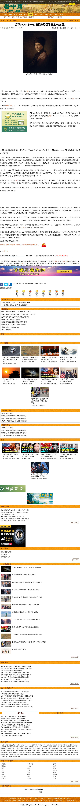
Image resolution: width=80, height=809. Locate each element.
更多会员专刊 (74, 522)
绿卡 (12, 754)
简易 (54, 764)
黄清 (28, 770)
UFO (37, 747)
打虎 (35, 749)
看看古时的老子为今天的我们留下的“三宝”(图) (14, 679)
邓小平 (47, 754)
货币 (5, 750)
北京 (44, 750)
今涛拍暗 (30, 764)
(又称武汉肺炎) (9, 745)
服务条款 (36, 798)
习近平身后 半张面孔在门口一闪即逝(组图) (13, 521)
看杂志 (35, 800)
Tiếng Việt (62, 798)
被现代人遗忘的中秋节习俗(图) (10, 319)
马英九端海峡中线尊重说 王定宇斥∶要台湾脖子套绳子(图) (18, 314)
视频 (61, 14)
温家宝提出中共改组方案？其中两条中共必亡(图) (15, 720)
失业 (30, 458)
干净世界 (14, 800)
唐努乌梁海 (29, 752)
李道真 (29, 766)
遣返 (2, 754)
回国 (7, 754)
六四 (44, 745)
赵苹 (54, 772)
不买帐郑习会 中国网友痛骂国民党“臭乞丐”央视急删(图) (16, 722)
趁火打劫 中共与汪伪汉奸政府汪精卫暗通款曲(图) (15, 677)
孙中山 (36, 754)
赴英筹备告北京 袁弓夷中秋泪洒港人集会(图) (15, 317)
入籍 (9, 754)
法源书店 (28, 800)
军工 (48, 478)
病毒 (24, 745)
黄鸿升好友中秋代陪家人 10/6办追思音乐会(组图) (16, 311)
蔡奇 (51, 361)
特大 (72, 28)
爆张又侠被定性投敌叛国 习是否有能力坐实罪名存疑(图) (17, 706)
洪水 (76, 745)
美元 (75, 749)
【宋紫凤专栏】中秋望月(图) (10, 327)
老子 (63, 361)
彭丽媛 (55, 361)
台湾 (38, 750)
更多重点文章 (74, 657)
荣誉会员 (56, 261)
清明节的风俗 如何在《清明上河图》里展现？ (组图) (16, 666)
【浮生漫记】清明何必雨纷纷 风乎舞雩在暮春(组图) (27, 634)
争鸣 (9, 17)
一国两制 (45, 749)
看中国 (14, 7)
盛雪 (28, 772)
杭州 (37, 405)
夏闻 (54, 768)
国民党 (26, 747)
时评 (4, 17)
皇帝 (60, 754)
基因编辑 (72, 750)
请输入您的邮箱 (29, 789)
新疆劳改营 (50, 752)
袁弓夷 (2, 747)
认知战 (40, 478)
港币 (17, 750)
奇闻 (56, 14)
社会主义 (45, 458)
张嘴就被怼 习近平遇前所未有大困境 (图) (12, 694)
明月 (73, 98)
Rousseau (37, 283)
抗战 (33, 754)
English (49, 798)
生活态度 (72, 361)
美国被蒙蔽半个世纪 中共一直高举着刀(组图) (25, 612)
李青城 (55, 774)
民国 (27, 754)
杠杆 (73, 749)
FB (56, 749)
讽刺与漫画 (23, 17)
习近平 (37, 745)
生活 (51, 14)
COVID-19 (28, 745)
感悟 (76, 754)
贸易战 (33, 745)
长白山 (33, 752)
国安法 (68, 745)
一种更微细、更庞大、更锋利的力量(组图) (14, 305)
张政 (11, 363)
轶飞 (3, 768)
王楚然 (14, 363)
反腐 (32, 749)
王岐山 (47, 747)
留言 (65, 28)
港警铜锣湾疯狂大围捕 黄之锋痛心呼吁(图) (14, 322)
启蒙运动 (9, 106)
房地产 (20, 750)
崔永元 (6, 749)
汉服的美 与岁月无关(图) (8, 514)
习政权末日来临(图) (7, 413)
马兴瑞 (44, 361)
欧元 (12, 750)
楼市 (23, 750)
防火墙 (76, 750)
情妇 (24, 749)
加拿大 (61, 749)
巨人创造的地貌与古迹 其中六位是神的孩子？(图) (15, 510)
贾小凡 (4, 766)
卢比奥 (21, 745)
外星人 (10, 756)
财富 (29, 750)
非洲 (66, 458)
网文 (11, 383)
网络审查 (16, 752)
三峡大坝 (60, 745)
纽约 (35, 14)
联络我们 (18, 798)
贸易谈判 (70, 747)
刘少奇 (54, 754)
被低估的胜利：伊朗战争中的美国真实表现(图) (25, 604)
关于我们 (29, 798)
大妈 (50, 750)
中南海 (9, 749)
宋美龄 (43, 754)
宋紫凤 (4, 764)
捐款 (24, 798)
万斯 (64, 747)
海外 (18, 754)
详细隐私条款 (24, 4)
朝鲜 (58, 749)
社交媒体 (53, 749)
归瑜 (54, 766)
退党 (30, 747)
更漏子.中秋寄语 (6, 330)
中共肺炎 (3, 745)
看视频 (40, 800)
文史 (46, 14)
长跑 (40, 405)
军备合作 (70, 458)
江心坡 (42, 752)
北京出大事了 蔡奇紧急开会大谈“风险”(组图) (13, 702)
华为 (27, 749)
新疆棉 (64, 745)
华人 (66, 752)
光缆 (63, 458)
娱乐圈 (27, 458)
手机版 (54, 28)
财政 (26, 750)
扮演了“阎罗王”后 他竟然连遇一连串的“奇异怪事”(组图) (16, 668)
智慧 (74, 754)
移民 (69, 752)
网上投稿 (12, 798)
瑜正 (28, 776)
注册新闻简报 (6, 786)
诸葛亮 (63, 754)
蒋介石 (40, 754)
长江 (71, 745)
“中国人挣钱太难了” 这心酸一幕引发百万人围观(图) (26, 567)
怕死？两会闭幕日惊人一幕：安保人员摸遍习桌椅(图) (16, 733)
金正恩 (43, 747)
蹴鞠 (30, 361)
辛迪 (54, 778)
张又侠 (40, 745)
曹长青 (29, 778)
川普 (68, 383)
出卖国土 (47, 745)
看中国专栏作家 (7, 761)
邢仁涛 (4, 776)
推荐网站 (7, 800)
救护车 (43, 405)
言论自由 (56, 752)
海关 (77, 752)
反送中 (18, 749)
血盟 (49, 458)
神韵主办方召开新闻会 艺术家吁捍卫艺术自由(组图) (15, 725)
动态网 (69, 800)
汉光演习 (12, 747)
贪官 (22, 749)
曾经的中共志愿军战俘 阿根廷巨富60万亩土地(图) (15, 518)
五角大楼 (35, 478)
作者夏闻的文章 (8, 299)
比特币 (2, 750)
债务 (70, 749)
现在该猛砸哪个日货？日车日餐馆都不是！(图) (15, 302)
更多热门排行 (74, 708)
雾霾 (68, 750)
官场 (15, 14)
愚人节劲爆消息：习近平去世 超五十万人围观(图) (15, 691)
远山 (28, 768)
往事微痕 (17, 747)
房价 (53, 750)
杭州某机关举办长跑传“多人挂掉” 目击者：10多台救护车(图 (39, 401)
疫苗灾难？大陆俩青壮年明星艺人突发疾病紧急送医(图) (11, 359)
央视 (64, 752)
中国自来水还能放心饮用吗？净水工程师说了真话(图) (16, 698)
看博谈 (8, 20)
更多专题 (75, 559)
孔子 (27, 361)
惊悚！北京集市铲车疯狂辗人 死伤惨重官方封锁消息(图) (17, 729)
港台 (25, 14)
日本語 (68, 798)
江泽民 (2, 749)
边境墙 (60, 747)
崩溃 (14, 383)
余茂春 (45, 478)
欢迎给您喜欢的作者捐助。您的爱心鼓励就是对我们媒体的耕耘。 (20, 245)
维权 (2, 752)
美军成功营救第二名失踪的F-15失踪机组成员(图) (15, 681)
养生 (19, 756)
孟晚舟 (54, 747)
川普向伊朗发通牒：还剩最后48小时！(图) (24, 574)
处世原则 (77, 361)
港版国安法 (7, 747)
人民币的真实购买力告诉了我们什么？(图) (13, 516)
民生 (15, 754)
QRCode (15, 283)
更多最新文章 (74, 683)
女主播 (60, 752)
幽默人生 (70, 754)
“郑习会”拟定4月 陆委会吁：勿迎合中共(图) (13, 718)
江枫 (54, 776)
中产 (31, 750)
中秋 (27, 91)
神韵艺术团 (21, 800)
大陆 (10, 14)
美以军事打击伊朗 (6, 552)
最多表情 (59, 713)
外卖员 (25, 383)
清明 (25, 361)
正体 (58, 28)
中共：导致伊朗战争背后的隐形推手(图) (13, 418)
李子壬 (4, 778)
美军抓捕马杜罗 (5, 557)
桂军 (30, 754)
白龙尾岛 (38, 752)
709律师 (5, 752)
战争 (65, 383)
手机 (2, 756)
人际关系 (66, 361)
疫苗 (74, 745)
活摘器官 (52, 745)
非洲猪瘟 (59, 750)
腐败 (30, 749)
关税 (57, 747)
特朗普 (17, 745)
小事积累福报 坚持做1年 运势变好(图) (11, 670)
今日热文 (4, 343)
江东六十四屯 (22, 752)
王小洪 (48, 361)
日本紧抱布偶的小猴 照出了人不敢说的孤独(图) (14, 512)
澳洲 (25, 754)
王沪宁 (75, 747)
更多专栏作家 (74, 781)
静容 (28, 774)
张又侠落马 (4, 554)
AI (24, 458)
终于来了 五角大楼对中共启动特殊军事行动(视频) (15, 704)
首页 (5, 14)
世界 (41, 14)
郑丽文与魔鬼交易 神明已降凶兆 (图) (11, 735)
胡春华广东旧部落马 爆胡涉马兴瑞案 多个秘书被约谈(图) (17, 696)
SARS (45, 752)
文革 (16, 756)
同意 (72, 4)
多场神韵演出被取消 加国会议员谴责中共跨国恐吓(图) (27, 582)
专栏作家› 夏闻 (72, 20)
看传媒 (51, 800)
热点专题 (4, 548)
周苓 (3, 770)
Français (55, 798)
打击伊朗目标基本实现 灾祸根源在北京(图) (14, 416)
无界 (74, 800)
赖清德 (50, 747)
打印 (68, 28)
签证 (4, 754)
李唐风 (55, 770)
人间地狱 (29, 383)
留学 (75, 752)
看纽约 (45, 800)
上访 (9, 752)
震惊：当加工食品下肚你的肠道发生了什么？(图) (15, 672)
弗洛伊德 (33, 747)
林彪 (51, 754)
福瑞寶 (56, 800)
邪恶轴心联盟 (52, 383)
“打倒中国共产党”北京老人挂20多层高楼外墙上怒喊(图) (16, 700)
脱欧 (65, 749)
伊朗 (48, 383)
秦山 (3, 774)
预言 (4, 756)
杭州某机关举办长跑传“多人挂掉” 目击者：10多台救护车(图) (29, 642)
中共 (5, 383)
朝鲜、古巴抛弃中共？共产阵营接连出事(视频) (25, 627)
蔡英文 (41, 750)
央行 (67, 749)
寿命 (14, 756)
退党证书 (62, 800)
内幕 (13, 749)
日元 (14, 750)
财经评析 (31, 17)
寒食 (33, 361)
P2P (66, 750)
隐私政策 (43, 798)
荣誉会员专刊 (6, 506)
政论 (13, 17)
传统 (16, 180)
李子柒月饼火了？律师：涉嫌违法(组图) (13, 324)
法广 (49, 749)
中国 (23, 227)
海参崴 (34, 750)
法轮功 (12, 752)
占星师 (44, 383)
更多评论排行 (74, 737)
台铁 (56, 745)
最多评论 (20, 713)
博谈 (30, 14)
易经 (66, 754)
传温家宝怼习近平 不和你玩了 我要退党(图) (13, 716)
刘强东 (47, 750)
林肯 (71, 383)
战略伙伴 (53, 458)
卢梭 (50, 116)
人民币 (8, 750)
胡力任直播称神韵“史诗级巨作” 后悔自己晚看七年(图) (27, 597)
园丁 (3, 772)
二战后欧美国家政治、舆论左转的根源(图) (14, 421)
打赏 (61, 28)
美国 (20, 14)
